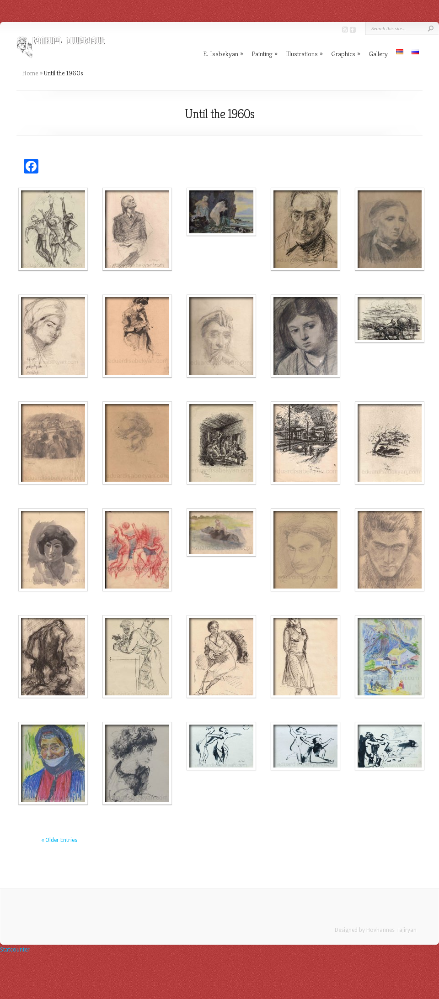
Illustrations (304, 53)
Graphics (345, 53)
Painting (265, 53)
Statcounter (15, 949)
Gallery (378, 53)
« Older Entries (59, 840)
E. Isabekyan (223, 53)
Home (30, 73)
